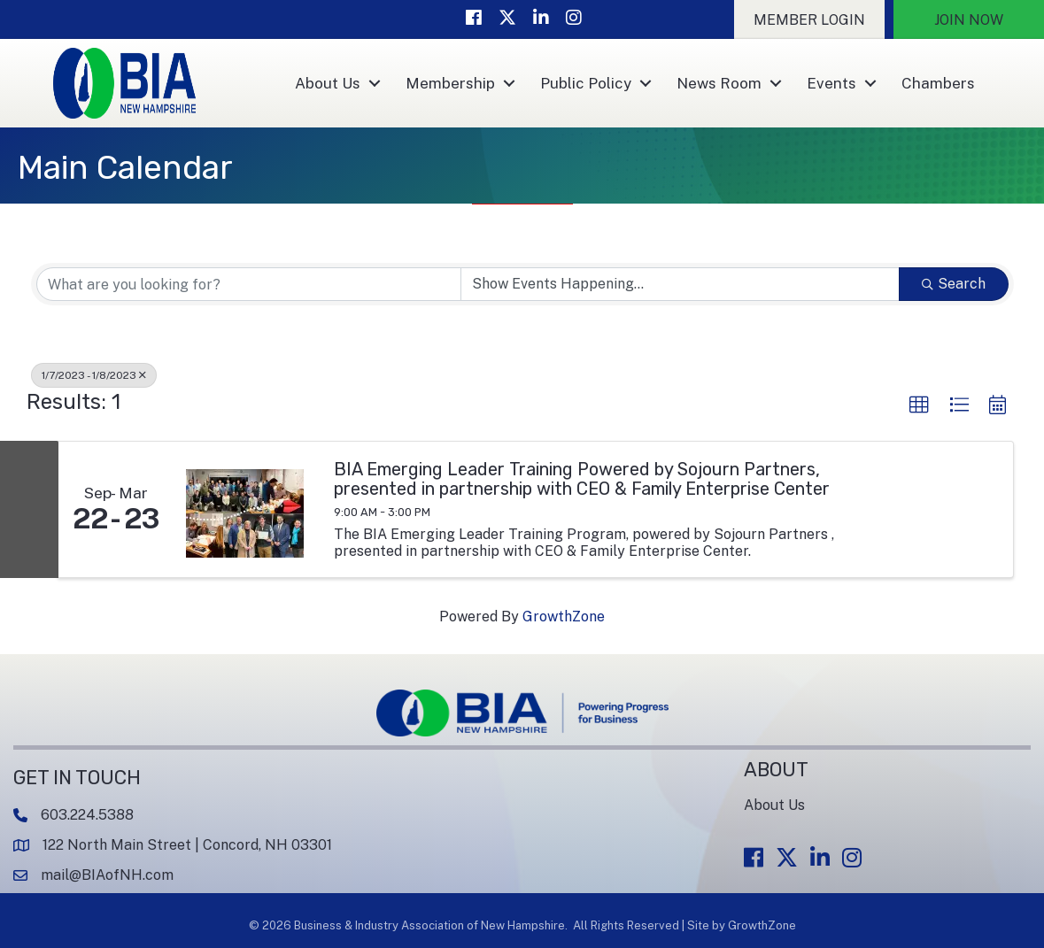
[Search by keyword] (248, 284)
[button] (809, 19)
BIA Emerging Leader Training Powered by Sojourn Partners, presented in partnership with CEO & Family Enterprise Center (582, 478)
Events (831, 83)
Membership (450, 83)
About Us (327, 83)
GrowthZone (563, 616)
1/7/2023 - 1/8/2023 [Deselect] (94, 375)
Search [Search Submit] (954, 283)
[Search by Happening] (680, 284)
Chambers (938, 83)
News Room (719, 83)
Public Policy (585, 83)
